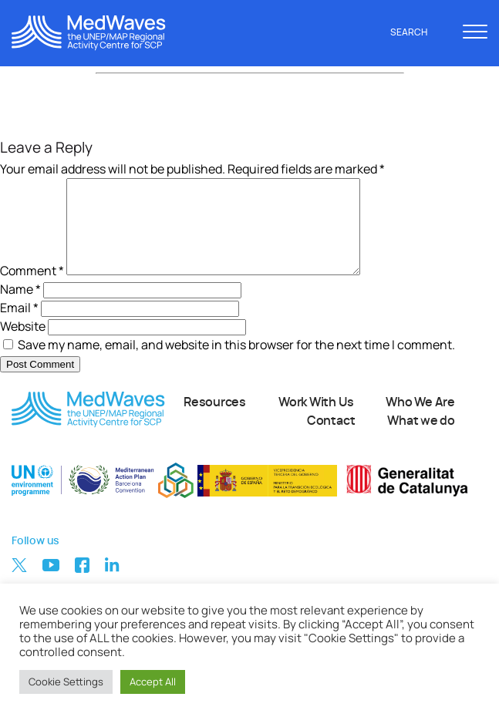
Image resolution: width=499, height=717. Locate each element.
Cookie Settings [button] (66, 681)
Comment (32, 289)
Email (19, 326)
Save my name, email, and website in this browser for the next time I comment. (236, 363)
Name (20, 307)
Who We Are (420, 421)
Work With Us (315, 421)
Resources (215, 421)
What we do (421, 439)
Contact (331, 439)
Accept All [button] (153, 681)
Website (23, 344)
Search (417, 32)
